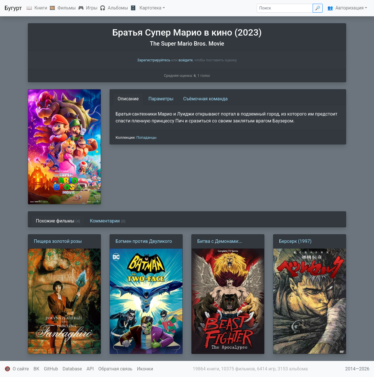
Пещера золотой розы (58, 241)
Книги (40, 8)
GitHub (51, 369)
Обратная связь (115, 369)
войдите (185, 60)
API (90, 369)
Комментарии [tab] (107, 221)
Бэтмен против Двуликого (144, 241)
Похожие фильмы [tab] (58, 221)
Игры (92, 8)
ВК (36, 369)
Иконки (145, 369)
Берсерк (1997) (295, 241)
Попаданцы (146, 137)
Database (72, 369)
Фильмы (66, 8)
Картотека (150, 8)
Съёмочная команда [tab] (205, 98)
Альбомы (118, 8)
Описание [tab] (128, 98)
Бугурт (13, 8)
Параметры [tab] (161, 98)
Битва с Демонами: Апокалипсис (218, 242)
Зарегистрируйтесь (153, 60)
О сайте (21, 369)
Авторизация (349, 8)
